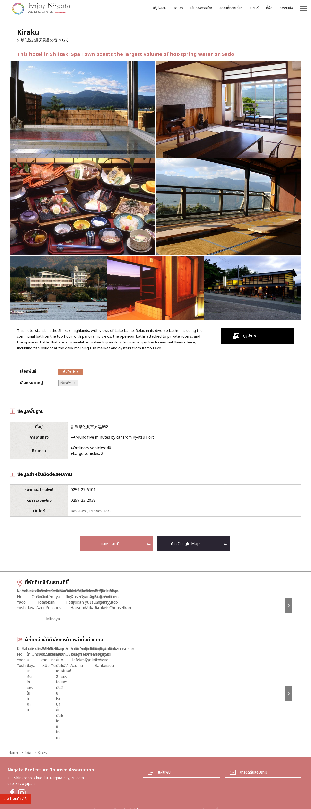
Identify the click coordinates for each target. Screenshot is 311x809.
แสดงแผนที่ (110, 544)
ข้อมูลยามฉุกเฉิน (106, 786)
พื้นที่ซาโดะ (70, 371)
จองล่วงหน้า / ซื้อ (15, 799)
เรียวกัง (65, 383)
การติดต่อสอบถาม (253, 749)
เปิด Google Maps (186, 544)
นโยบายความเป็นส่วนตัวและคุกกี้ (193, 786)
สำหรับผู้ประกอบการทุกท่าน (143, 786)
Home (13, 728)
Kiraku (42, 728)
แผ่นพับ (164, 749)
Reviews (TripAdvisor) (91, 511)
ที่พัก (28, 728)
